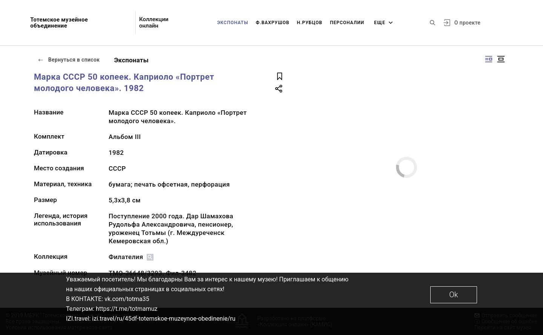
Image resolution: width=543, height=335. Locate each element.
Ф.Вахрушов (272, 22)
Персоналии (347, 22)
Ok (453, 294)
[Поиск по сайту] (432, 23)
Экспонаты (232, 22)
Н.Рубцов (309, 22)
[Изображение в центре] (501, 59)
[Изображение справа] (489, 59)
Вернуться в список (69, 60)
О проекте (467, 23)
